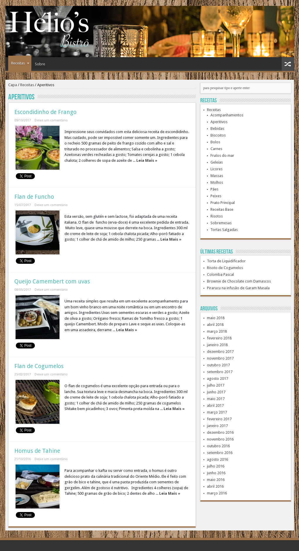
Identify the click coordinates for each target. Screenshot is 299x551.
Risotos (216, 216)
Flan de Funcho (34, 196)
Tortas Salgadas (224, 229)
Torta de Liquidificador (226, 261)
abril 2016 (215, 486)
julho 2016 (215, 466)
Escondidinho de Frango (45, 112)
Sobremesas (221, 223)
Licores (216, 169)
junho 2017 (216, 392)
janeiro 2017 (217, 426)
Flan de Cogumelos (39, 366)
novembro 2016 (220, 439)
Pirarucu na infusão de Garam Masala (238, 288)
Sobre (40, 64)
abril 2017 (215, 405)
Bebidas (217, 128)
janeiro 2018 (217, 345)
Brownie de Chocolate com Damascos (239, 281)
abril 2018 (215, 324)
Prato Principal (222, 202)
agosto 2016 (217, 459)
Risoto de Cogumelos (225, 268)
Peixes (215, 196)
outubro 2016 (218, 446)
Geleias (216, 162)
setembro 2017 (219, 372)
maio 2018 (216, 318)
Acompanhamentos (226, 115)
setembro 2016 (219, 452)
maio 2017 (216, 399)
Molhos (216, 182)
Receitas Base (221, 209)
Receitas (20, 63)
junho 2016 (216, 473)
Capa (12, 85)
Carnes (216, 149)
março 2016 (217, 493)
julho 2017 (215, 385)
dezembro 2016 (220, 432)
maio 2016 (216, 479)
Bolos (215, 142)
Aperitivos (218, 122)
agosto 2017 (217, 378)
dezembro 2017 (220, 351)
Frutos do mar (222, 155)
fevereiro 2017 (219, 419)
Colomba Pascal (220, 274)
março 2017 (217, 412)
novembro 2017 (220, 358)
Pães (214, 189)
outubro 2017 (218, 365)
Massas (216, 176)
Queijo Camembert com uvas (52, 281)
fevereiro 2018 (219, 338)
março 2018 (217, 331)
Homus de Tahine (37, 451)
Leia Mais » (146, 160)
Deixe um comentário (51, 120)
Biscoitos (218, 135)
